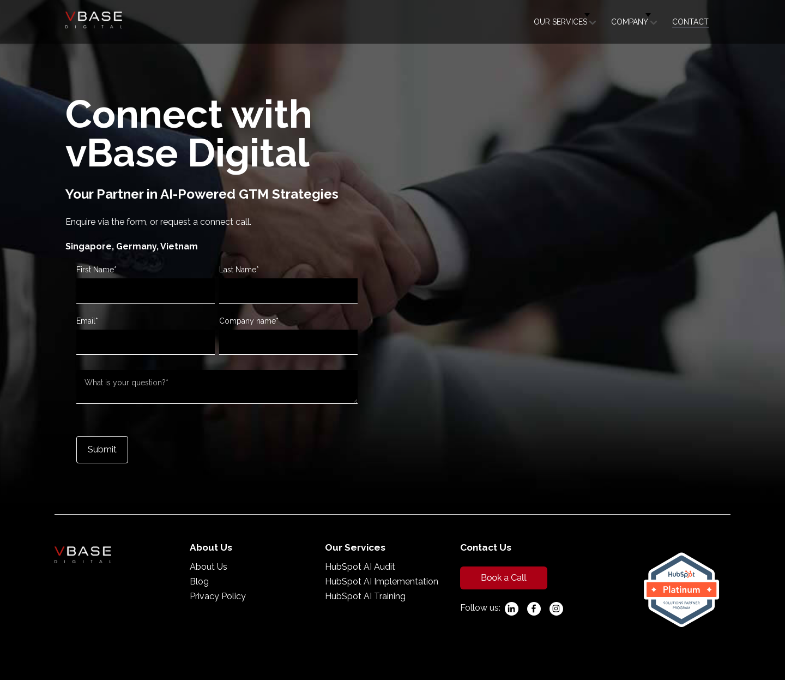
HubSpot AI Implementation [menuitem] (381, 581)
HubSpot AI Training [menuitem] (365, 596)
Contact (690, 21)
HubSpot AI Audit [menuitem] (360, 567)
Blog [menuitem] (199, 581)
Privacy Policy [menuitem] (218, 596)
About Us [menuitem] (208, 567)
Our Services (560, 21)
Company (629, 21)
